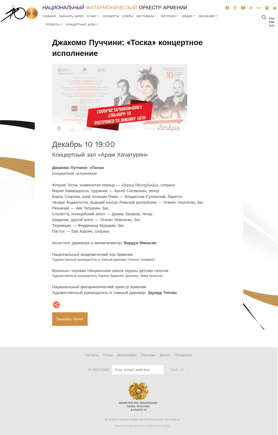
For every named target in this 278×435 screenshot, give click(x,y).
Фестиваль (145, 16)
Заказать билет (71, 16)
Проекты (53, 24)
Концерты (111, 16)
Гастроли (167, 16)
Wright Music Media (158, 426)
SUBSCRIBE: (100, 369)
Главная (49, 16)
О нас (92, 16)
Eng (271, 18)
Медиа (187, 16)
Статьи (108, 355)
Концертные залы (80, 24)
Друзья (165, 355)
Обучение (206, 16)
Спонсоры (148, 355)
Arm (271, 22)
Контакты (91, 355)
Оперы (127, 16)
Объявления (183, 355)
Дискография (126, 355)
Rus (271, 25)
